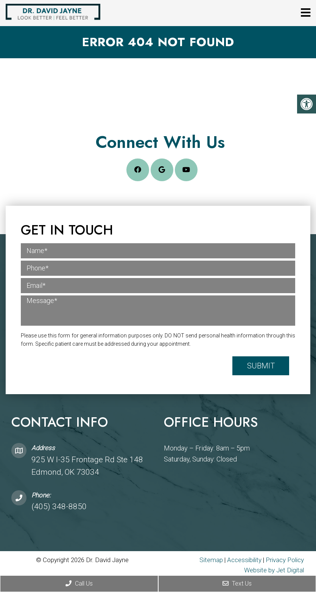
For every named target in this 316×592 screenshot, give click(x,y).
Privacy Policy (285, 560)
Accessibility (244, 560)
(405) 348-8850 (59, 506)
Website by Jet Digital (274, 570)
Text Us (237, 583)
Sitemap (211, 560)
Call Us (79, 583)
